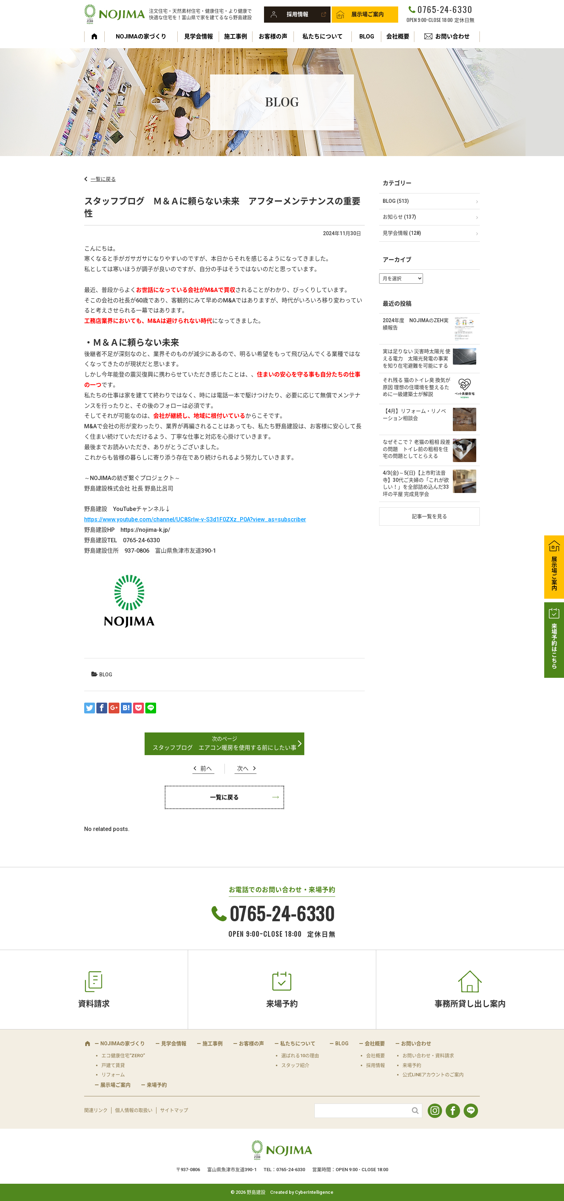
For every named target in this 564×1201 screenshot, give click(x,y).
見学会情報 (198, 36)
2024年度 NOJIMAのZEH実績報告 (416, 324)
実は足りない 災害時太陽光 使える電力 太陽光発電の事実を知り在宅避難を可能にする (416, 358)
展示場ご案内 (367, 14)
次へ (243, 768)
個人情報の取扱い (134, 1110)
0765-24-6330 (445, 9)
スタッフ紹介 (295, 1065)
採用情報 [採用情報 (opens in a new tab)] (375, 1065)
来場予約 (282, 1003)
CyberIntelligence (314, 1192)
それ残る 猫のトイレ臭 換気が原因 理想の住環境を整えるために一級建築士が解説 (416, 387)
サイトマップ (174, 1110)
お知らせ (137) (399, 217)
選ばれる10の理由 (300, 1055)
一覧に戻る (103, 179)
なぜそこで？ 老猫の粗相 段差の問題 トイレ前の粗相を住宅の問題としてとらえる (416, 449)
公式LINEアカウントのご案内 (433, 1074)
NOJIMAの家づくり (141, 36)
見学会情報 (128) (402, 233)
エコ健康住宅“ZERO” (123, 1055)
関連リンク (96, 1110)
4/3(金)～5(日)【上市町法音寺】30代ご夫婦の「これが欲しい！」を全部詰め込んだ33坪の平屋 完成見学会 (416, 483)
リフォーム (113, 1074)
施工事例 (235, 36)
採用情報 (297, 14)
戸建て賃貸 (113, 1065)
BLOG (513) (396, 201)
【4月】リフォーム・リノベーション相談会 (414, 414)
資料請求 (94, 1003)
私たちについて (323, 36)
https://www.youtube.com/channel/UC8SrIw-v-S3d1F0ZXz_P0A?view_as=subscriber (195, 519)
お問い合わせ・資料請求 (428, 1055)
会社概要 (397, 36)
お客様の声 (273, 36)
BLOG (366, 36)
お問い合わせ (452, 36)
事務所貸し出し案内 (470, 1003)
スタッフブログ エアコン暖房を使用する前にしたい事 (224, 747)
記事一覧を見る (429, 516)
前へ (206, 768)
